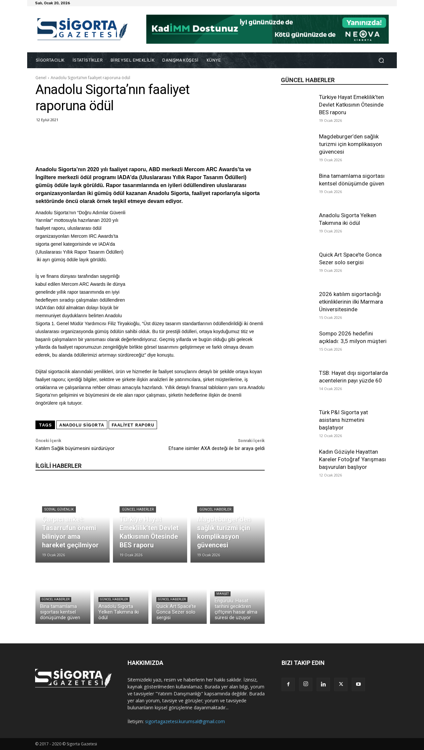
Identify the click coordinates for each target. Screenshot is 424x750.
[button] (381, 60)
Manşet (222, 593)
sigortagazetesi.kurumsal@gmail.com (185, 721)
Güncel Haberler (138, 509)
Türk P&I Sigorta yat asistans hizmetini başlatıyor (343, 420)
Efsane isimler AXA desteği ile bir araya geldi (217, 448)
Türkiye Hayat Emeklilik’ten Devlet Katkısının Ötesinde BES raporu (351, 105)
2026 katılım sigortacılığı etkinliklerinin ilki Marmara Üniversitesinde (351, 302)
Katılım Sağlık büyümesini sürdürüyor (75, 448)
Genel (40, 77)
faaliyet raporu (133, 425)
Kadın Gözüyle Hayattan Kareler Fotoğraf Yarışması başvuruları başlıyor (352, 459)
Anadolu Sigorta (81, 425)
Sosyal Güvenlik (59, 509)
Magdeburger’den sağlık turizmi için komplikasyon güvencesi (350, 144)
